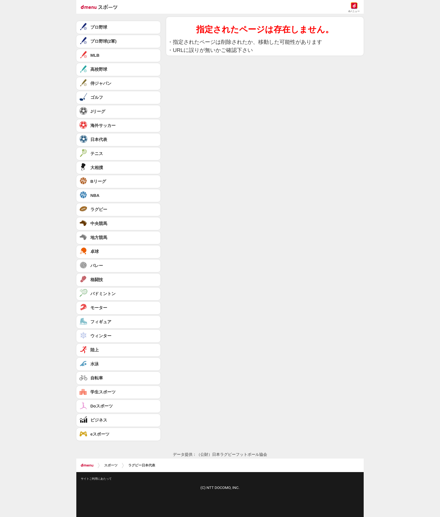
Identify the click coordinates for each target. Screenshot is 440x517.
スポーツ (111, 465)
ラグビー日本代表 (141, 465)
